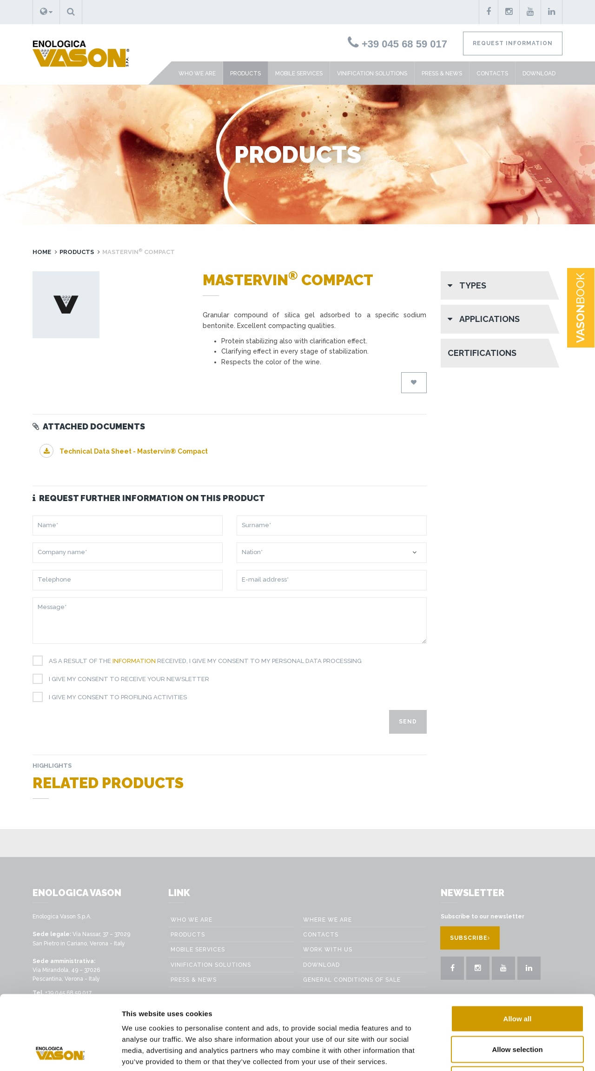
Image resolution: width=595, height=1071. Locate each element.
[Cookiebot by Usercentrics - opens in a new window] (60, 1053)
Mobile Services (299, 73)
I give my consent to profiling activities (114, 697)
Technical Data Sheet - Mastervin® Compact (124, 451)
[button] (46, 12)
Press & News (442, 73)
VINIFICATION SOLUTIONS (372, 73)
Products (245, 73)
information (134, 660)
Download (538, 73)
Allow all (517, 949)
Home (42, 251)
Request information (513, 43)
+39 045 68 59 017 (397, 44)
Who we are (197, 73)
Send (408, 721)
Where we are (327, 920)
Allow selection (517, 980)
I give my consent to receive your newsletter (125, 679)
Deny (517, 1010)
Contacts (492, 73)
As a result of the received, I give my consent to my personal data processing (202, 661)
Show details (526, 1053)
